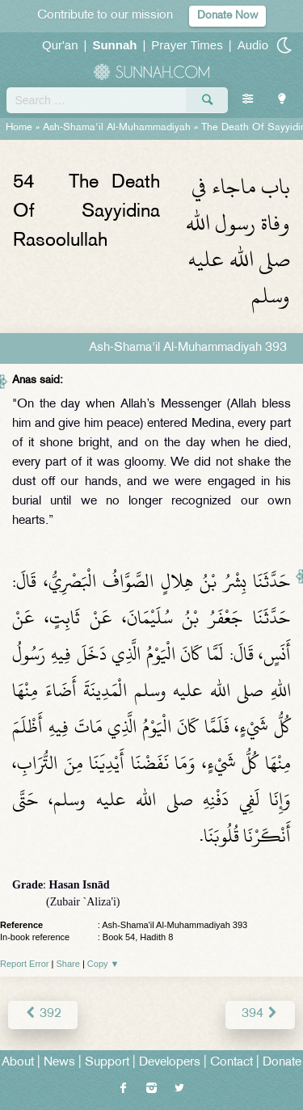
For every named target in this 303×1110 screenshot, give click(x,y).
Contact (231, 1063)
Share (68, 964)
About (18, 1063)
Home (19, 128)
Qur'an (60, 45)
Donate (282, 1063)
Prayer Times (186, 45)
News (59, 1063)
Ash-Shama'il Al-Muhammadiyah (117, 128)
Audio (253, 45)
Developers (169, 1063)
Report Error (24, 964)
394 (260, 1014)
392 (42, 1014)
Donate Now (227, 16)
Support (107, 1063)
